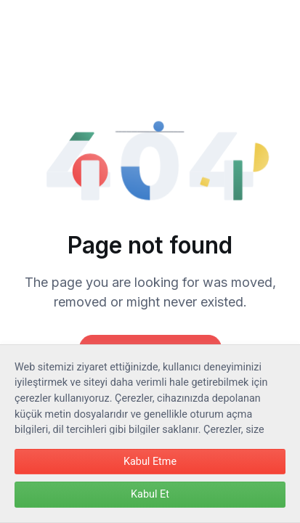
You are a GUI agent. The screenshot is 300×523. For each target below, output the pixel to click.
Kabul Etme (150, 461)
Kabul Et (150, 494)
